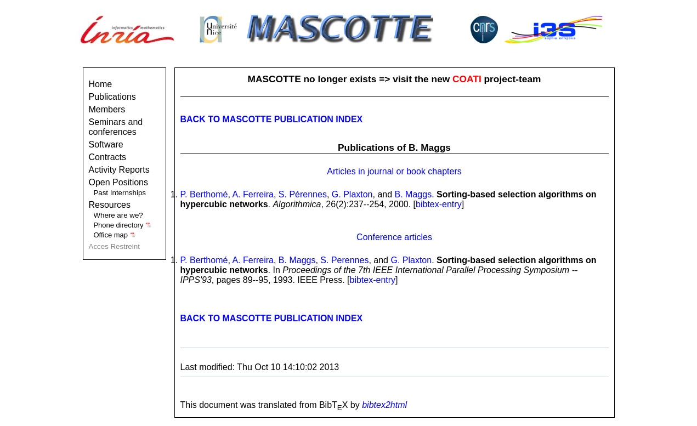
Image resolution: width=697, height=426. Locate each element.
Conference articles (394, 237)
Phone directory (122, 225)
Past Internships (119, 193)
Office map (114, 235)
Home (100, 84)
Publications (112, 96)
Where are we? (118, 215)
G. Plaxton (352, 194)
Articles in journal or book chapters (394, 171)
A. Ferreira (253, 194)
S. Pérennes (303, 194)
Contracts (107, 157)
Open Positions (119, 182)
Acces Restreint (114, 246)
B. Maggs (413, 194)
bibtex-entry (439, 204)
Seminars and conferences (116, 127)
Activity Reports (119, 169)
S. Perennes (344, 260)
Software (106, 144)
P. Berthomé (204, 194)
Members (107, 109)
